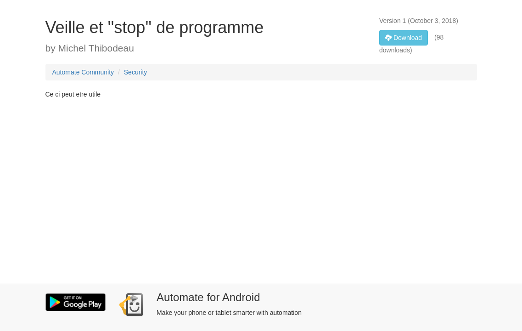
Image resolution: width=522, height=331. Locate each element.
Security (135, 72)
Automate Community (83, 72)
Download (403, 37)
